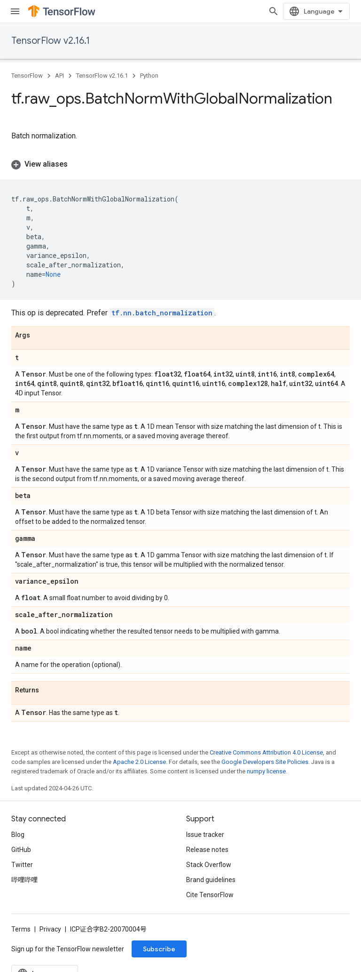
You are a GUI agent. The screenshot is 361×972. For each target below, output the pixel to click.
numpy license (266, 771)
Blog (17, 834)
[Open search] (273, 11)
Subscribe (159, 949)
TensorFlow (27, 75)
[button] (180, 164)
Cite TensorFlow (210, 895)
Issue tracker (205, 834)
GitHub (21, 849)
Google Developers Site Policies (264, 761)
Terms (21, 929)
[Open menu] (15, 11)
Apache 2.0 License (139, 761)
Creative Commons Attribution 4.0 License (266, 752)
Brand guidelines (210, 880)
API (59, 75)
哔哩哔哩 (24, 880)
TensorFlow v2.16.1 (50, 41)
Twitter (22, 864)
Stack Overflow (208, 864)
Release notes (207, 849)
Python (149, 75)
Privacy (50, 929)
